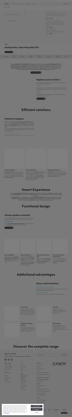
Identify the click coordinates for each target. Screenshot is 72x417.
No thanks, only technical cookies (36, 409)
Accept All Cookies (36, 406)
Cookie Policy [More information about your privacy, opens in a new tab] (6, 413)
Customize (36, 412)
